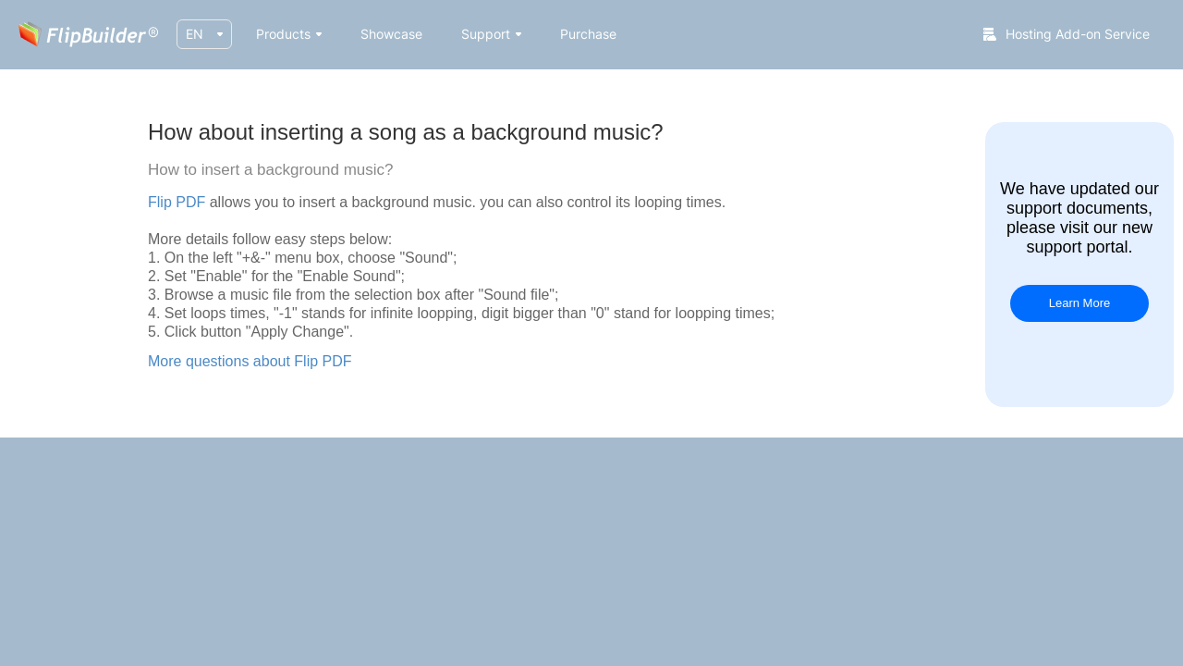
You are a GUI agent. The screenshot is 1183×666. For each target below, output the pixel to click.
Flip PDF (176, 202)
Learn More (1079, 303)
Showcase (391, 34)
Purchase (588, 34)
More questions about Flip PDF (250, 361)
